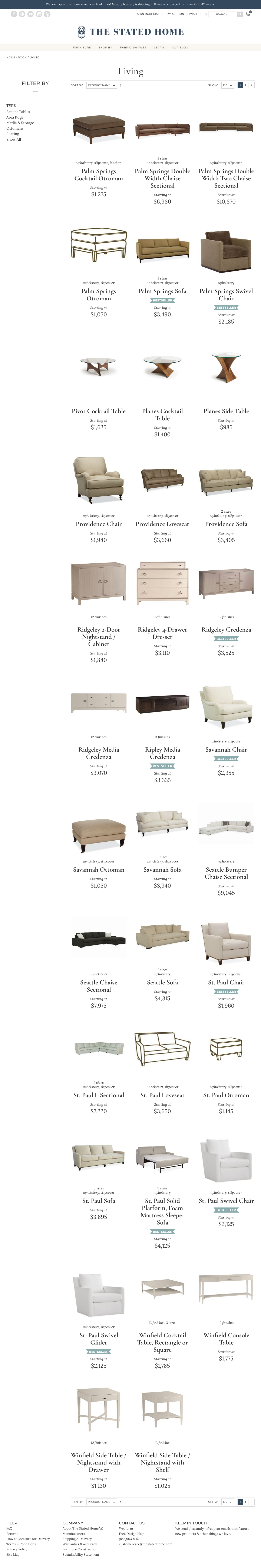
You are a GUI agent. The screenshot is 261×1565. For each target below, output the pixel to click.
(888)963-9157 (129, 1546)
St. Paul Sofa (99, 1208)
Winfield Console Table (226, 1346)
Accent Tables (18, 112)
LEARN (160, 48)
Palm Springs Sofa (162, 291)
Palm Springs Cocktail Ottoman (99, 175)
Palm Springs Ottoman (99, 295)
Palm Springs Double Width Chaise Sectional (162, 178)
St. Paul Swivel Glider (99, 1346)
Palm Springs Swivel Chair (226, 295)
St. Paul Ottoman (226, 1102)
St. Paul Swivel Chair (226, 1212)
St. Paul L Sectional (98, 1102)
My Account (175, 14)
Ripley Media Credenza (162, 761)
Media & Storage (20, 123)
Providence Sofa (226, 524)
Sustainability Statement (81, 1562)
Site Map (13, 1562)
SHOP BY (105, 48)
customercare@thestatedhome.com (145, 1551)
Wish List (198, 14)
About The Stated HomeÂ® (83, 1536)
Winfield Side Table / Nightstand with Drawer (98, 1470)
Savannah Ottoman (98, 877)
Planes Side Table (226, 411)
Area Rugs (14, 117)
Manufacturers (74, 1541)
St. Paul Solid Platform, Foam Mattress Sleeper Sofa (162, 1219)
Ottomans (14, 128)
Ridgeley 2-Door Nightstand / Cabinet (98, 644)
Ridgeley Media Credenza (99, 761)
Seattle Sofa (162, 989)
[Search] (240, 14)
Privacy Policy (16, 1557)
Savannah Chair (226, 757)
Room (22, 57)
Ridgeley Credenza (226, 637)
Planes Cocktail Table (163, 415)
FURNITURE (81, 48)
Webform (126, 1536)
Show (213, 85)
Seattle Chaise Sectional (99, 993)
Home (11, 57)
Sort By (77, 85)
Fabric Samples (133, 48)
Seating (12, 134)
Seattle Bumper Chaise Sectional (226, 881)
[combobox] (223, 14)
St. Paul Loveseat (162, 1102)
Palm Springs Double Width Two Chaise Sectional (226, 178)
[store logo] (131, 32)
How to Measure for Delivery (28, 1546)
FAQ (9, 1536)
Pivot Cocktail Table (98, 415)
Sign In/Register (148, 14)
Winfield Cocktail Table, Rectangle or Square (162, 1349)
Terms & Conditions (21, 1551)
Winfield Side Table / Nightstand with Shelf (162, 1470)
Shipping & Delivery (77, 1546)
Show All (13, 139)
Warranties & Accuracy (80, 1551)
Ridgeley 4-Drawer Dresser (162, 641)
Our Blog (181, 48)
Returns (12, 1541)
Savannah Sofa (162, 877)
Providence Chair (99, 524)
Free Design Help (131, 1541)
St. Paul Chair (226, 989)
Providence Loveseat (162, 528)
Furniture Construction (80, 1557)
